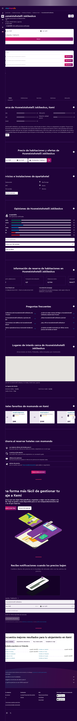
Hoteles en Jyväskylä (15, 661)
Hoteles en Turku (46, 654)
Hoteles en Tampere (46, 657)
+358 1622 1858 (13, 23)
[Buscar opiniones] (42, 240)
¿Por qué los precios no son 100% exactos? (42, 686)
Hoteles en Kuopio (46, 659)
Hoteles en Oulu (14, 659)
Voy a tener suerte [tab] (43, 644)
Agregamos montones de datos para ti (42, 683)
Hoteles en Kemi (41, 12)
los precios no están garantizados (45, 675)
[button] (2, 8)
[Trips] (3, 27)
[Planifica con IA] (3, 22)
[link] (41, 472)
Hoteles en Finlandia (31, 12)
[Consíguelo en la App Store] (62, 702)
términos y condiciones (33, 621)
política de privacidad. (47, 621)
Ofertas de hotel (12, 12)
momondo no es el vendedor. (42, 680)
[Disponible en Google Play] (62, 698)
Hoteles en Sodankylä (15, 657)
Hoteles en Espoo (46, 661)
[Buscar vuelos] (3, 13)
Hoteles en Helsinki (46, 652)
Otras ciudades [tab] (15, 644)
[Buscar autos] (3, 19)
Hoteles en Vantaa (14, 654)
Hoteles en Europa (21, 12)
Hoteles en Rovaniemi (15, 652)
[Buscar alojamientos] (3, 16)
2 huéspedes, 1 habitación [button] (17, 35)
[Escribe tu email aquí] (43, 611)
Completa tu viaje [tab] (56, 644)
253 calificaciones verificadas (26, 25)
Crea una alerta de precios (34, 465)
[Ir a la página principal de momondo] (11, 8)
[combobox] (43, 602)
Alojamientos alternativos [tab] (28, 644)
